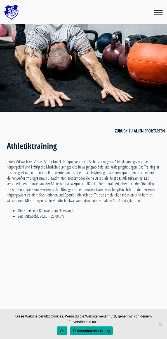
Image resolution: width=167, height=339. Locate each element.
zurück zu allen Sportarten (140, 131)
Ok (62, 331)
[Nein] (160, 324)
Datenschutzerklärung (91, 331)
